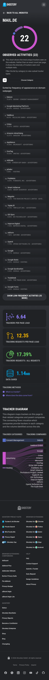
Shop (4, 634)
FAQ (27, 558)
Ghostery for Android (35, 547)
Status (4, 608)
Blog (3, 639)
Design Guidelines (32, 579)
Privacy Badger (7, 586)
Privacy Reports (7, 618)
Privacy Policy (24, 665)
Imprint (33, 665)
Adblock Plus (6, 566)
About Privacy (31, 584)
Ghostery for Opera (34, 537)
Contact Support (32, 564)
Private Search (8, 527)
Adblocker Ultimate (8, 571)
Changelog (6, 644)
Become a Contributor (10, 623)
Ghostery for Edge (33, 542)
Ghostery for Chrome (34, 522)
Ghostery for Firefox (34, 527)
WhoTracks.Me (8, 532)
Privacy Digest (8, 537)
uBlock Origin (6, 591)
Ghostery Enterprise (9, 628)
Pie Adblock (6, 581)
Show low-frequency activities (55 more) (24, 296)
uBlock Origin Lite (8, 597)
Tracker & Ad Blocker (10, 522)
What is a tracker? (11, 392)
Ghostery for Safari (34, 532)
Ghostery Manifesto (9, 613)
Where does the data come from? (17, 395)
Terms (15, 665)
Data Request (31, 574)
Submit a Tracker (32, 569)
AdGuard (5, 560)
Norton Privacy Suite (9, 576)
